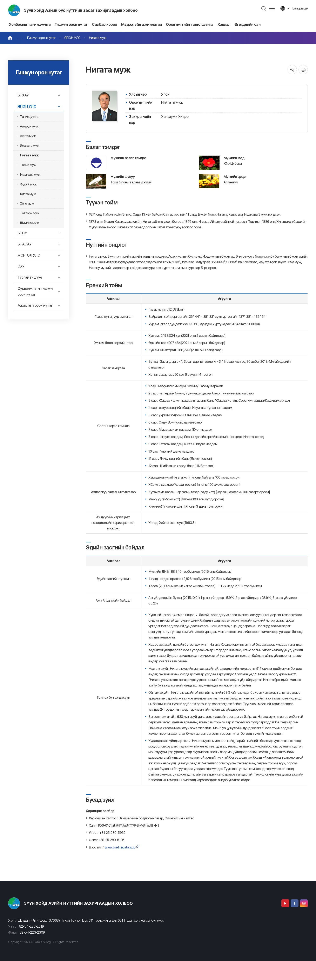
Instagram (304, 903)
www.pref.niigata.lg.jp (120, 847)
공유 (292, 69)
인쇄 (303, 69)
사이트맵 (272, 8)
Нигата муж (98, 38)
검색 (264, 8)
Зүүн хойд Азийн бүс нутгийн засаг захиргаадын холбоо (81, 10)
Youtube (285, 903)
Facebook (294, 903)
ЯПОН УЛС (72, 38)
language (300, 8)
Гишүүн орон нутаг (41, 38)
